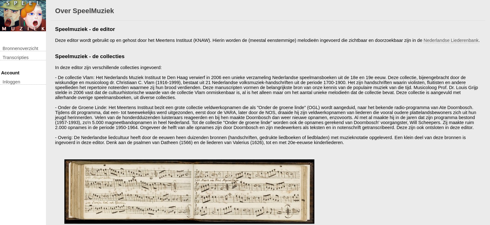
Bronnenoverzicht (20, 48)
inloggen (11, 81)
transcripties (15, 57)
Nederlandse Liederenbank (450, 40)
